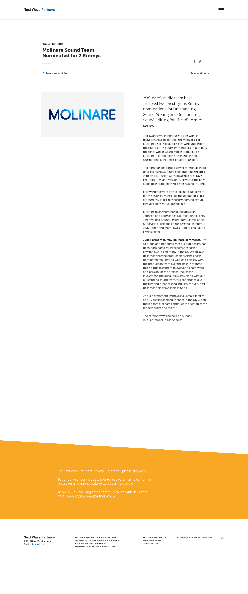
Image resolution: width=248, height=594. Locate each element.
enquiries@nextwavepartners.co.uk (194, 542)
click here (139, 476)
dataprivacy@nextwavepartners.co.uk (104, 489)
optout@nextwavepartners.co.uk (91, 501)
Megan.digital (38, 549)
